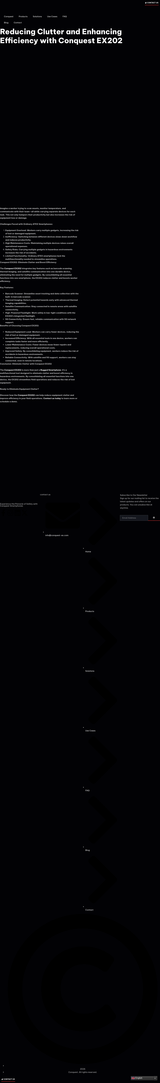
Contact (18, 22)
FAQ (65, 16)
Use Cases (52, 16)
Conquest (8, 16)
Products (23, 16)
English (137, 1078)
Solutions (37, 16)
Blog (6, 22)
